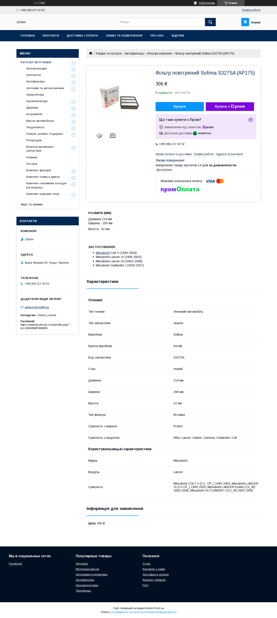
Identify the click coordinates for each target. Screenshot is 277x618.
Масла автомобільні (40, 120)
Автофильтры (134, 53)
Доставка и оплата (156, 574)
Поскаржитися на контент (126, 612)
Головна (27, 35)
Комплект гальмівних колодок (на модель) (46, 185)
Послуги (31, 163)
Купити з (230, 107)
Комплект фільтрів (38, 170)
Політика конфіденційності (160, 612)
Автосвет (82, 563)
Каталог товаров (154, 579)
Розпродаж (34, 140)
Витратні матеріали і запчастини (40, 148)
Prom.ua (159, 608)
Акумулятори (35, 94)
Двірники (32, 107)
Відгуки (178, 35)
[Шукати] (210, 22)
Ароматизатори (36, 101)
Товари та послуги (108, 53)
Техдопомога (35, 127)
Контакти (51, 35)
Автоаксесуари (36, 68)
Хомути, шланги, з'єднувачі (44, 133)
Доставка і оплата (82, 35)
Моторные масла (87, 569)
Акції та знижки (31, 204)
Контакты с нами (154, 569)
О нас (147, 563)
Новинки (31, 157)
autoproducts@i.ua (37, 307)
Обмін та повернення (124, 35)
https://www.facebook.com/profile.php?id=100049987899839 (45, 326)
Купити (180, 106)
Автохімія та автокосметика (45, 88)
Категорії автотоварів (36, 62)
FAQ (145, 585)
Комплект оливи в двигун (43, 176)
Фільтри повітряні (159, 53)
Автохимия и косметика (91, 574)
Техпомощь (83, 590)
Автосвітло (33, 75)
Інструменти (34, 114)
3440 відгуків (207, 3)
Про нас (157, 35)
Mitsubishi (103, 253)
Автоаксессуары (87, 585)
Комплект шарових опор (42, 193)
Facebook (15, 563)
